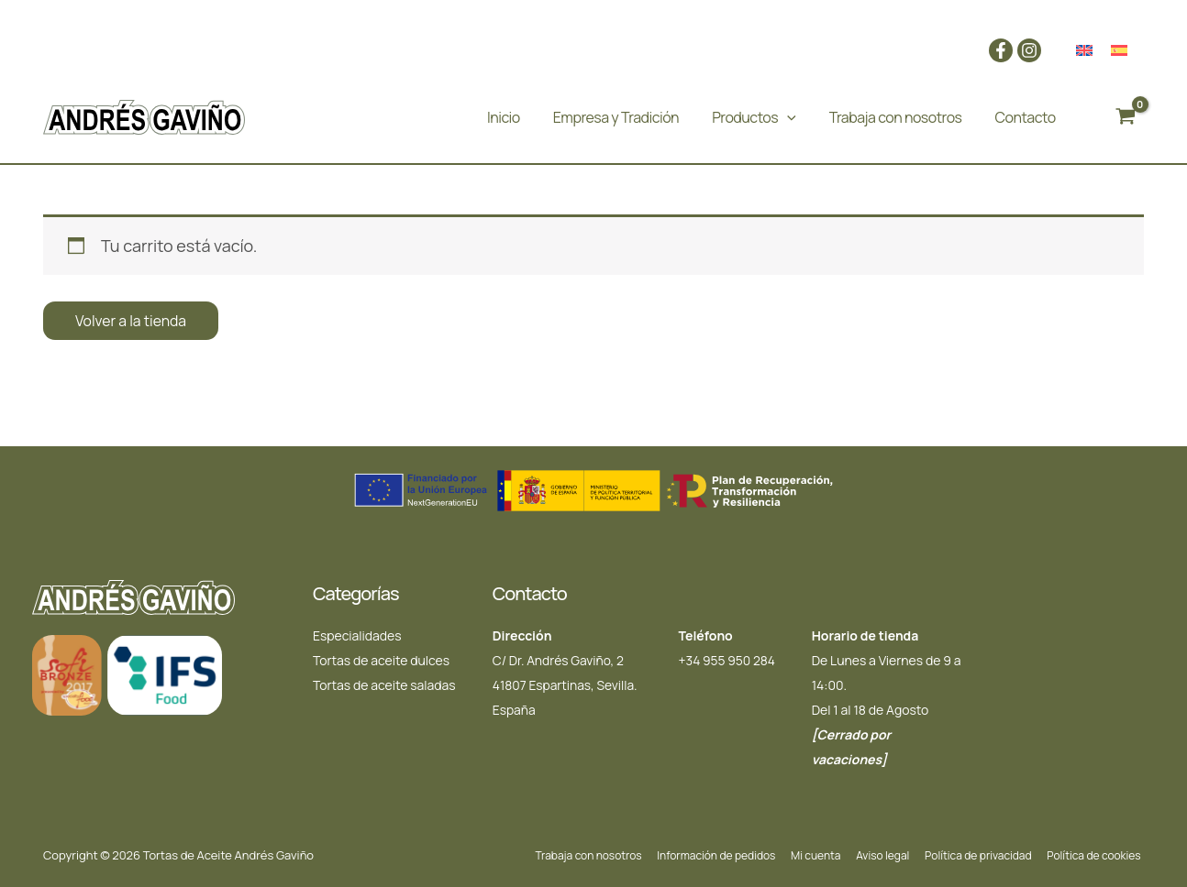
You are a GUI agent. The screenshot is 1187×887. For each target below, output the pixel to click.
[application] (787, 117)
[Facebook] (1001, 50)
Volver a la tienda (131, 321)
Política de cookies (1097, 855)
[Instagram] (1029, 50)
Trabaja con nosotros (895, 117)
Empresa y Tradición (616, 117)
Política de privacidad (985, 855)
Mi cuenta (831, 855)
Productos (754, 117)
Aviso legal (894, 855)
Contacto (1025, 117)
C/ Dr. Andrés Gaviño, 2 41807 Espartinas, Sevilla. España (566, 685)
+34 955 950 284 (727, 660)
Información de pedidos (736, 855)
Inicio (503, 117)
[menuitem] (1084, 50)
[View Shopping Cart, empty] (1125, 117)
